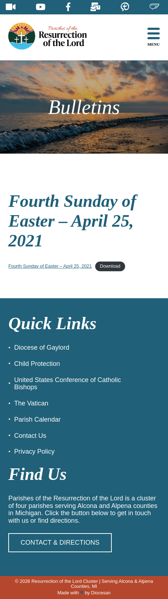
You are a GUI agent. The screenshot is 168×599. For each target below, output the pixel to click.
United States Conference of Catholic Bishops (67, 383)
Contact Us (30, 435)
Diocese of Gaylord (41, 347)
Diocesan (101, 592)
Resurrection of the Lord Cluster (64, 581)
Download (110, 266)
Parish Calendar (37, 419)
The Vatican (31, 403)
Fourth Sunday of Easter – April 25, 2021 (50, 266)
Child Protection (37, 363)
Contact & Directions (60, 542)
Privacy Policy (34, 451)
